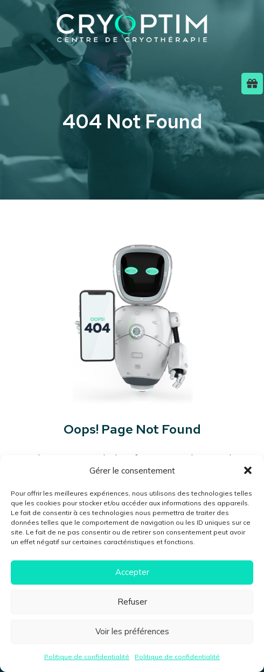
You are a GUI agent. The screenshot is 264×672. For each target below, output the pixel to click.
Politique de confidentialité (86, 657)
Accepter (132, 572)
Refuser (132, 601)
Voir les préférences (132, 631)
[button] (247, 470)
